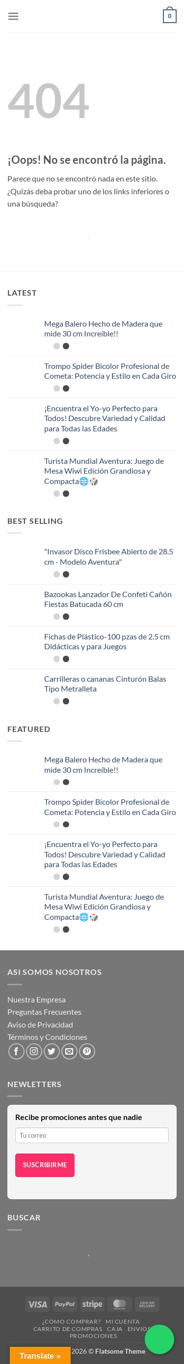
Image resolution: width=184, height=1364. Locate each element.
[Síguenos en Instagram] (34, 1051)
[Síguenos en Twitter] (52, 1051)
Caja (114, 1329)
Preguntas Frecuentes (44, 1011)
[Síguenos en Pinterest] (87, 1051)
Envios (139, 1329)
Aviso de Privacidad (40, 1024)
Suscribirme (45, 1165)
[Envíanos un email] (69, 1051)
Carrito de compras (68, 1329)
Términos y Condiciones (47, 1036)
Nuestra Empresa (36, 999)
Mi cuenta (122, 1321)
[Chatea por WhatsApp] (159, 1339)
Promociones (93, 1335)
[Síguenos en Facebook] (16, 1051)
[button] (13, 16)
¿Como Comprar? (71, 1321)
